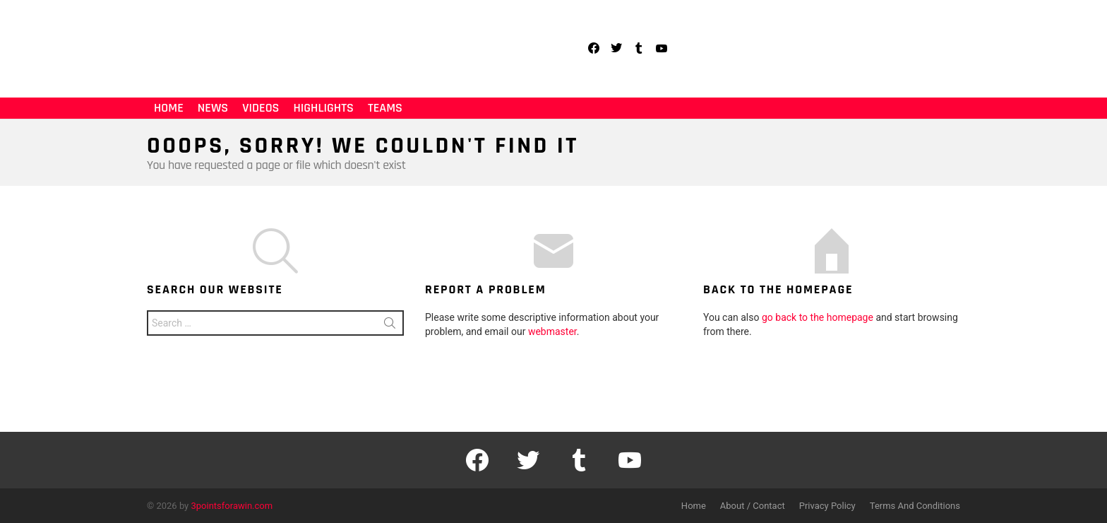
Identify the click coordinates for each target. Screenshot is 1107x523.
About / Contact (752, 505)
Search (390, 325)
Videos (260, 108)
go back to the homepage (817, 317)
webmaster (552, 331)
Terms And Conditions (915, 505)
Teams (385, 108)
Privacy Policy (827, 505)
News (213, 108)
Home (169, 108)
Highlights (323, 108)
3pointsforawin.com (232, 505)
